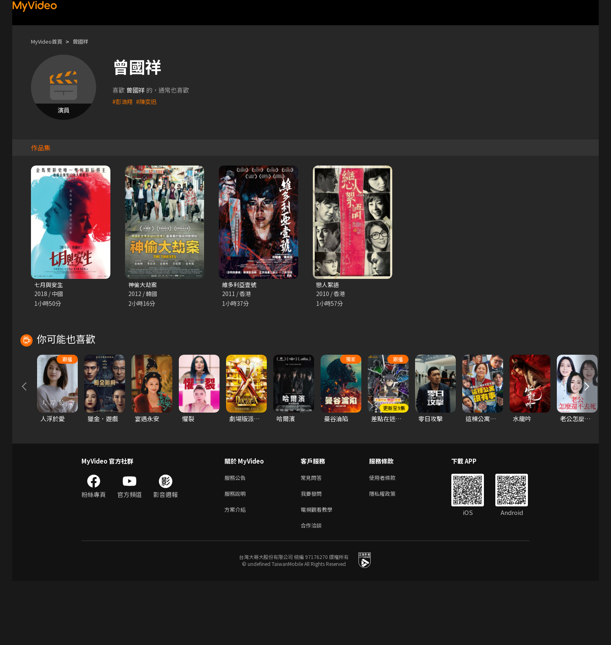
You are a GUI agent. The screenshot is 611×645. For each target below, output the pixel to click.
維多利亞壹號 (240, 285)
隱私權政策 (389, 554)
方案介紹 (236, 571)
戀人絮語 (328, 285)
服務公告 (236, 537)
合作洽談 (313, 588)
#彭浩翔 (123, 101)
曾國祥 (87, 41)
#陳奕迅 (148, 101)
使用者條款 (389, 537)
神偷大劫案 (143, 285)
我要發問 (313, 554)
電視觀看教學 (319, 571)
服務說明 (236, 554)
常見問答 (313, 537)
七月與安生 (49, 285)
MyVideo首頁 (49, 41)
